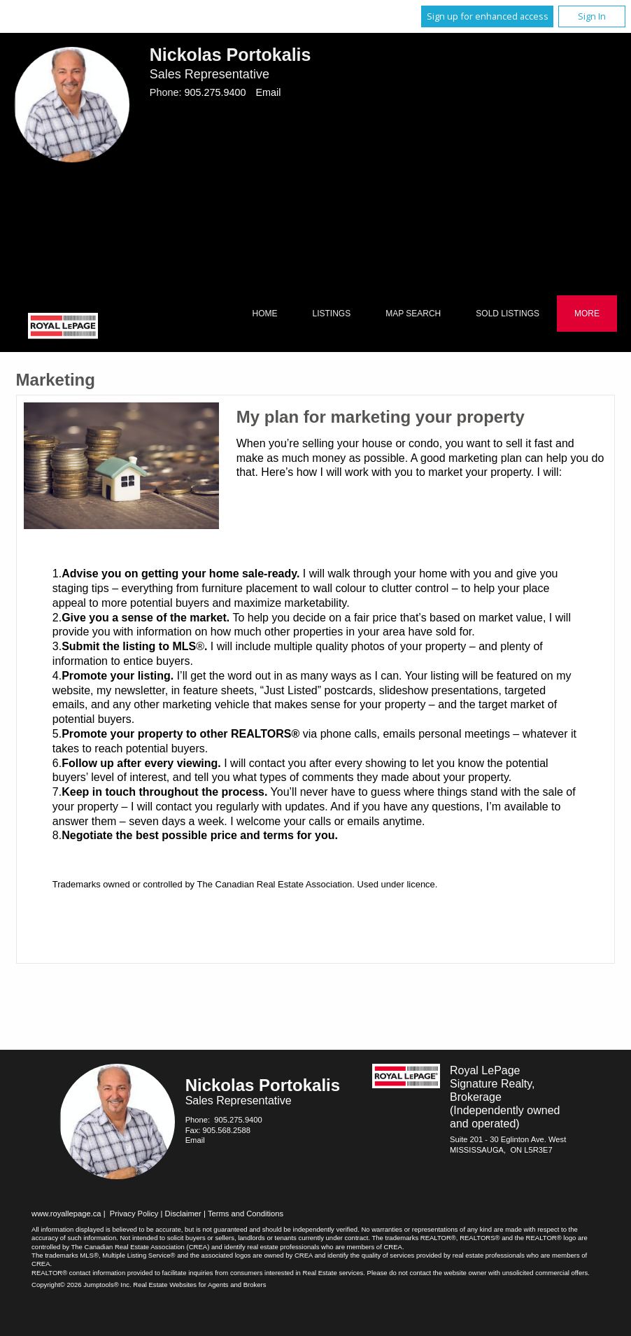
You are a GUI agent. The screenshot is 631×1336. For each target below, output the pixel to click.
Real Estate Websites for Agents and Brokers (199, 1284)
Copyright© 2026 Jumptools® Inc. (81, 1284)
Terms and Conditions (245, 1213)
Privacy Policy (134, 1213)
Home (264, 313)
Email (268, 92)
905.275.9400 (215, 92)
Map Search (413, 313)
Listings (331, 313)
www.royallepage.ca (66, 1213)
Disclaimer (183, 1213)
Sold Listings (507, 313)
